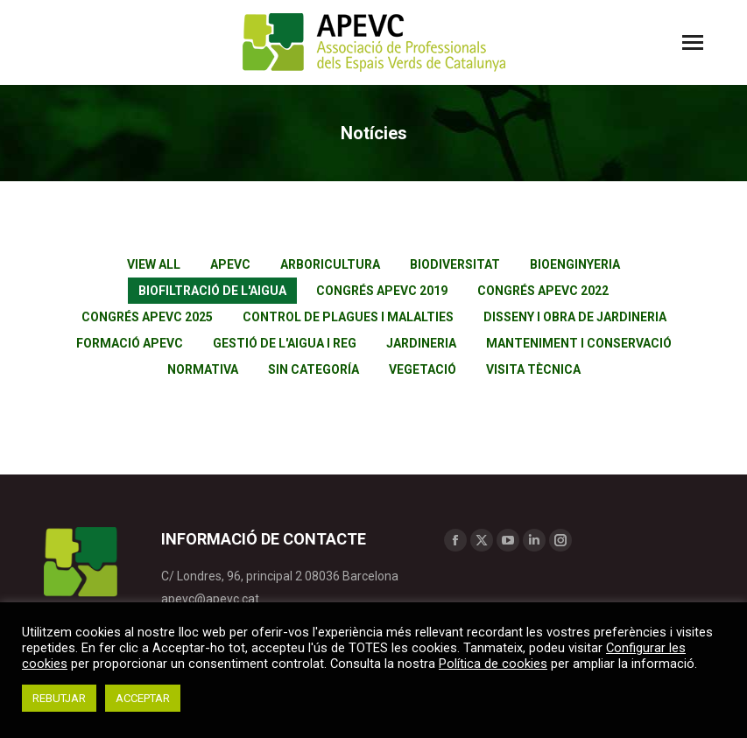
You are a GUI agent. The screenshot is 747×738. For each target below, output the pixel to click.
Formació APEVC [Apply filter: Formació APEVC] (129, 343)
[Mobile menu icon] (692, 42)
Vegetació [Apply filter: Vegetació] (422, 369)
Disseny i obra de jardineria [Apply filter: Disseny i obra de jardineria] (574, 317)
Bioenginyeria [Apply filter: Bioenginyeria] (575, 264)
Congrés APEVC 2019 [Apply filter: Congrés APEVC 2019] (381, 291)
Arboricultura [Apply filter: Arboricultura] (330, 264)
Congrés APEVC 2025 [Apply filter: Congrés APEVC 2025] (147, 317)
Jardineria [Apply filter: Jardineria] (421, 343)
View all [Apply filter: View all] (153, 264)
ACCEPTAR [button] (143, 698)
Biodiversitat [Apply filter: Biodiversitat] (455, 264)
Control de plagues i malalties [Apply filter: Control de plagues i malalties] (348, 317)
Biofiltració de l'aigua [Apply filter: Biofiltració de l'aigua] (212, 291)
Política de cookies (493, 663)
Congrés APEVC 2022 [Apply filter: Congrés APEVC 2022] (543, 291)
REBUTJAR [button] (59, 698)
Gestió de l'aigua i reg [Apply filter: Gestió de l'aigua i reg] (284, 343)
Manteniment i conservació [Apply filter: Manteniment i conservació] (579, 343)
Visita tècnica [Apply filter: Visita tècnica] (533, 369)
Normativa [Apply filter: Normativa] (202, 369)
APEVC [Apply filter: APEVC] (230, 264)
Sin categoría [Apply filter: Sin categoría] (313, 369)
